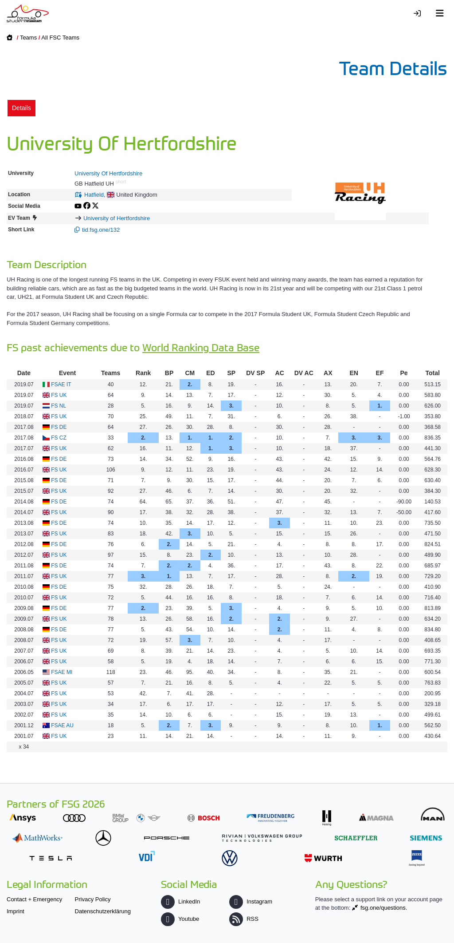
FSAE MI (61, 672)
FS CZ (59, 438)
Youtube (180, 918)
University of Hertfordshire (116, 218)
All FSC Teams (60, 37)
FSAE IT (61, 384)
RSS (243, 918)
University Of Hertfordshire (108, 173)
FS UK (59, 395)
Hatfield (94, 194)
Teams (28, 37)
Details (21, 107)
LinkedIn (180, 901)
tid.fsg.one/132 (101, 229)
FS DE (59, 427)
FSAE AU (62, 725)
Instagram (250, 901)
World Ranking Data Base (200, 347)
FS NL (58, 406)
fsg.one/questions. (383, 907)
